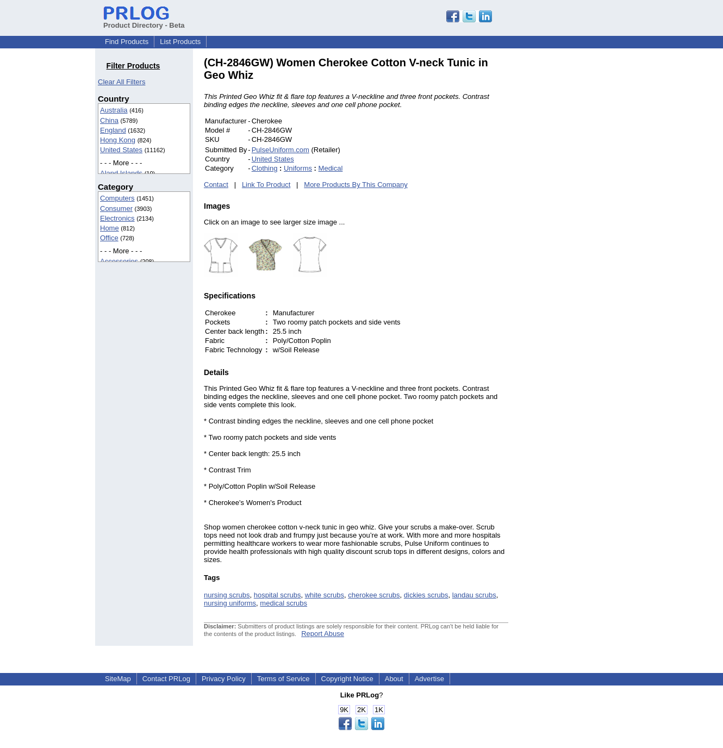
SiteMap (118, 679)
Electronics (117, 218)
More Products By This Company (356, 184)
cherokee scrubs (374, 595)
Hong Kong (117, 140)
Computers (117, 198)
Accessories (119, 261)
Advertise (429, 679)
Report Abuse (322, 633)
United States (121, 150)
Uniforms (298, 168)
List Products (180, 42)
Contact (216, 184)
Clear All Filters (121, 82)
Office (109, 238)
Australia (114, 110)
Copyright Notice (347, 679)
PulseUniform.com (280, 150)
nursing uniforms (230, 603)
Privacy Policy (224, 679)
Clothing (265, 168)
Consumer (116, 208)
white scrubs (324, 595)
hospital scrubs (277, 595)
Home (109, 228)
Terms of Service (283, 679)
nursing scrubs (227, 595)
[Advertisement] (581, 220)
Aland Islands (121, 173)
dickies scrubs (426, 595)
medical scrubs (283, 603)
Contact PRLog (166, 679)
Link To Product (266, 184)
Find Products (126, 42)
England (113, 130)
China (109, 120)
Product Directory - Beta (144, 21)
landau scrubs (474, 595)
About (394, 679)
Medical (331, 168)
